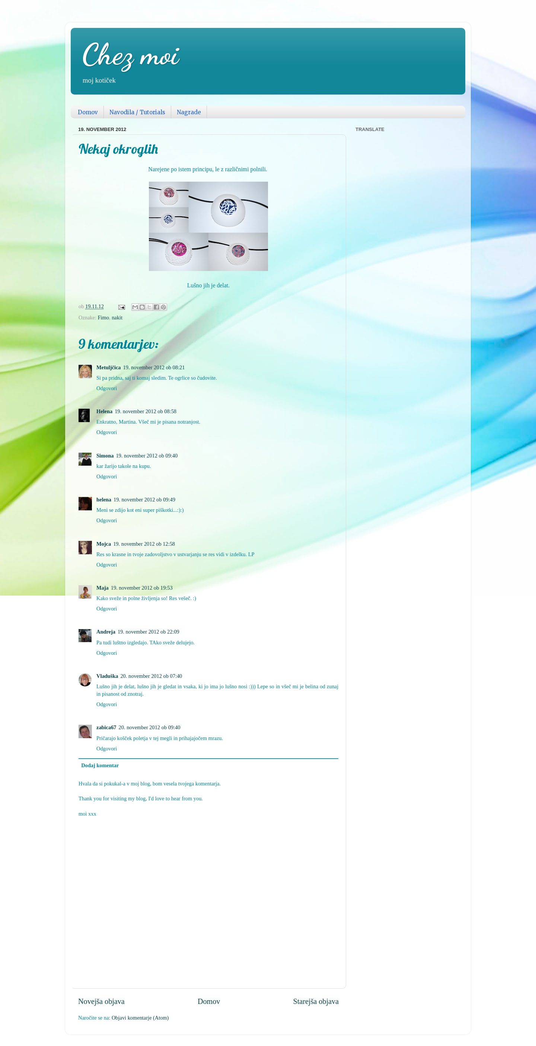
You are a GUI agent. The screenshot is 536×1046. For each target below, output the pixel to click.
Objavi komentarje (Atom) (140, 1018)
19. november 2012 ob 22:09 (148, 632)
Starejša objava (316, 1001)
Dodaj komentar (100, 765)
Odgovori (106, 388)
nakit (117, 318)
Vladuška (107, 676)
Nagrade (189, 112)
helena (103, 500)
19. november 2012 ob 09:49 (144, 500)
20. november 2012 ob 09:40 (150, 727)
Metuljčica (108, 367)
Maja (102, 588)
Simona (105, 456)
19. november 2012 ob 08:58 (145, 411)
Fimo (103, 318)
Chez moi (130, 54)
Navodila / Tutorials (137, 112)
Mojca (103, 544)
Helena (104, 411)
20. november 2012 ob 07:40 (151, 676)
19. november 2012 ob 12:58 (144, 544)
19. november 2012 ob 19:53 (142, 588)
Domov (88, 112)
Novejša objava (101, 1001)
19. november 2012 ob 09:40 (147, 456)
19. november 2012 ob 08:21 (154, 367)
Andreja (105, 632)
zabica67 (106, 727)
